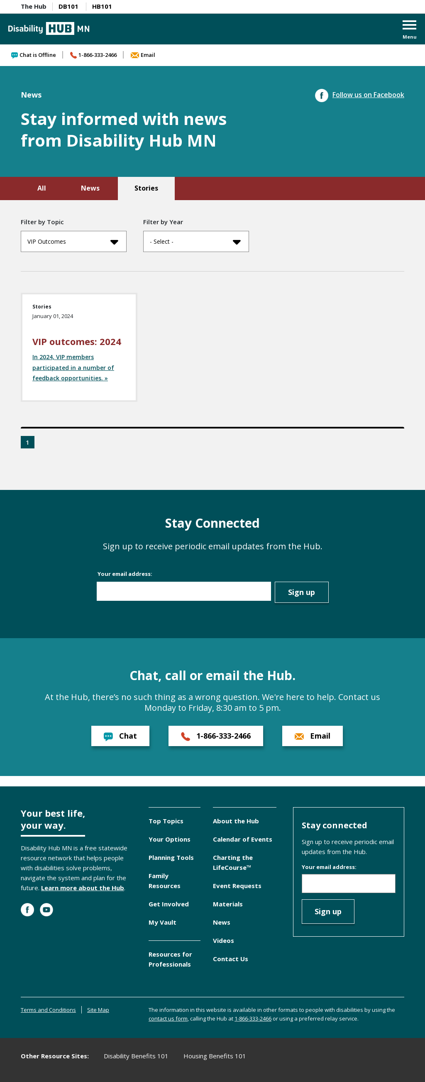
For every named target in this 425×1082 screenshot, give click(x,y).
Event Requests (237, 885)
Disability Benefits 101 (136, 1056)
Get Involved (169, 904)
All (41, 188)
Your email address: (125, 574)
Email (143, 55)
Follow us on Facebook (359, 94)
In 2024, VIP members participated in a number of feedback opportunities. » (73, 367)
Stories (146, 188)
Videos (223, 940)
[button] (410, 30)
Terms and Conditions (48, 1009)
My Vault (162, 922)
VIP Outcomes (72, 241)
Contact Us (230, 959)
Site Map (98, 1009)
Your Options (170, 839)
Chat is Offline (33, 55)
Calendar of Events (242, 839)
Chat (120, 736)
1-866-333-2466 (93, 55)
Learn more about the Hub (82, 888)
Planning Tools (171, 857)
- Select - (195, 241)
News (90, 188)
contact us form (168, 1018)
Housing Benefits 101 (214, 1056)
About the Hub (236, 821)
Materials (228, 904)
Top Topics (166, 821)
